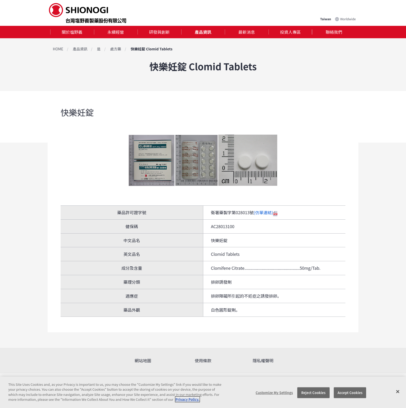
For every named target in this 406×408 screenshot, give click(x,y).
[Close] (397, 391)
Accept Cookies (350, 392)
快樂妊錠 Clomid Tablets (151, 48)
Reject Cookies (313, 392)
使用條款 (203, 360)
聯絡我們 (334, 32)
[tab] (72, 32)
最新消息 (246, 32)
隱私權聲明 (263, 360)
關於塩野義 (72, 32)
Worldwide (348, 19)
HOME (58, 48)
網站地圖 (143, 360)
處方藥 (115, 48)
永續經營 (115, 32)
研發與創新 (159, 32)
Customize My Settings (274, 392)
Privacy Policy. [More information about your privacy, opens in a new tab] (187, 399)
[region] (203, 392)
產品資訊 (203, 32)
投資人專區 (290, 32)
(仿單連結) (265, 212)
